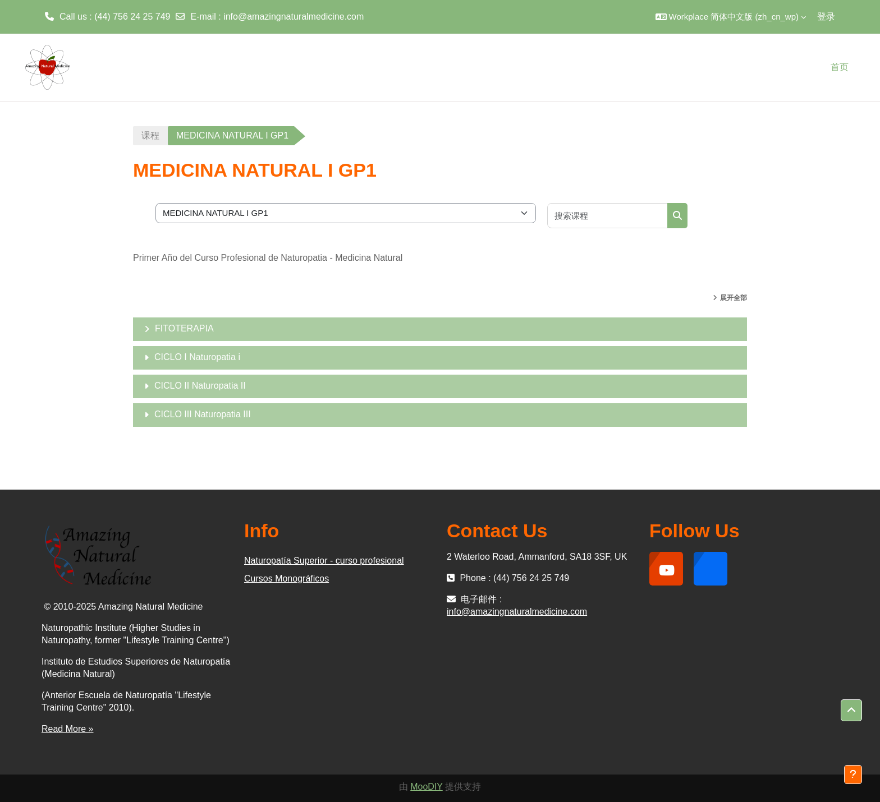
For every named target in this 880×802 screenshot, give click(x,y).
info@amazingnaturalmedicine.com (293, 16)
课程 (150, 135)
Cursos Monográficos (286, 578)
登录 (826, 16)
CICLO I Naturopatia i (197, 357)
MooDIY (426, 786)
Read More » (68, 729)
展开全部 (733, 298)
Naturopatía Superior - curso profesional (324, 560)
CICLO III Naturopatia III (202, 414)
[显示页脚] (853, 774)
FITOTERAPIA (184, 328)
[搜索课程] (607, 215)
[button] (731, 17)
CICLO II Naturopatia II (200, 385)
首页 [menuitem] (840, 67)
